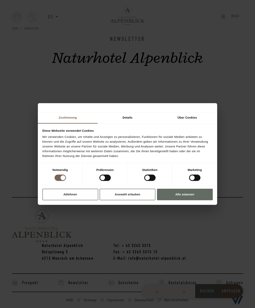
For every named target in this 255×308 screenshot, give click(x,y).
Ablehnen (70, 194)
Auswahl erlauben (127, 194)
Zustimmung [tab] (68, 117)
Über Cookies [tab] (187, 117)
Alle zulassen (184, 194)
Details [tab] (127, 117)
